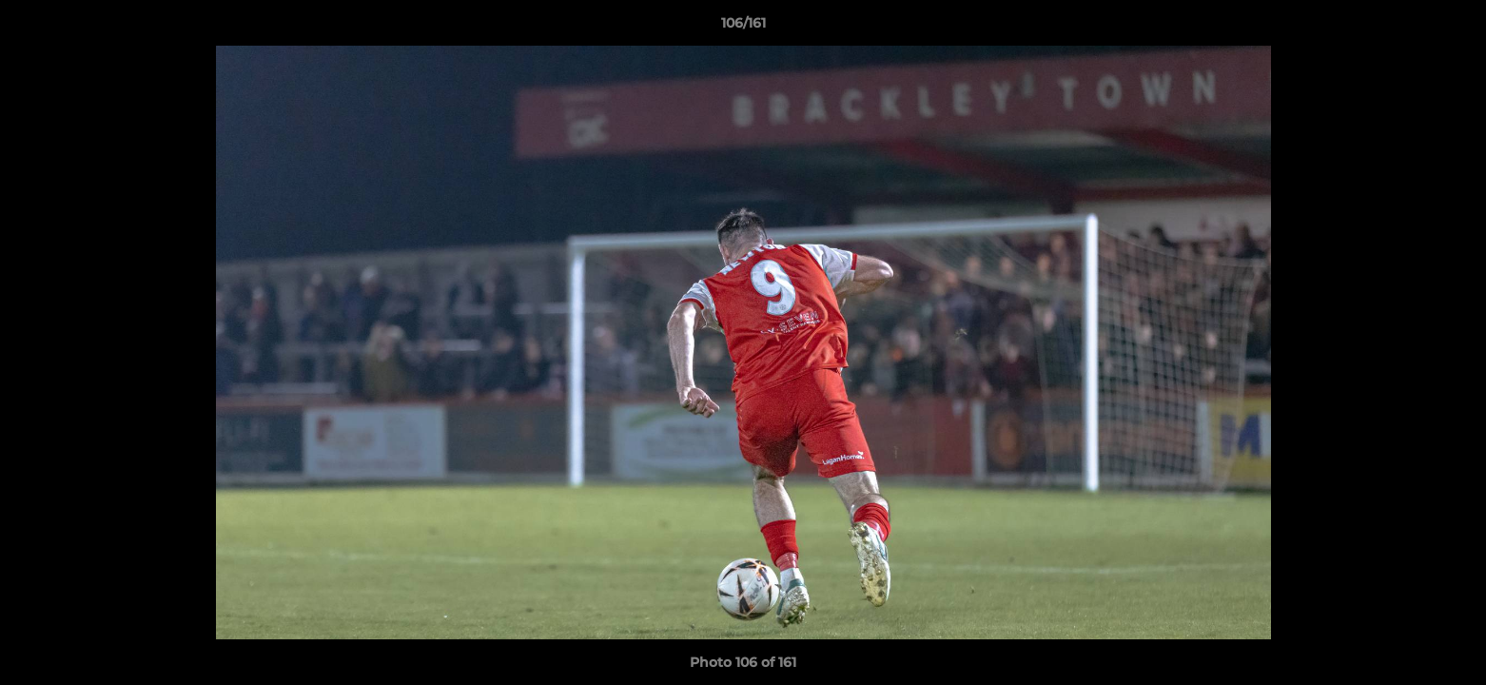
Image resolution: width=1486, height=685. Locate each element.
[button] (1451, 27)
